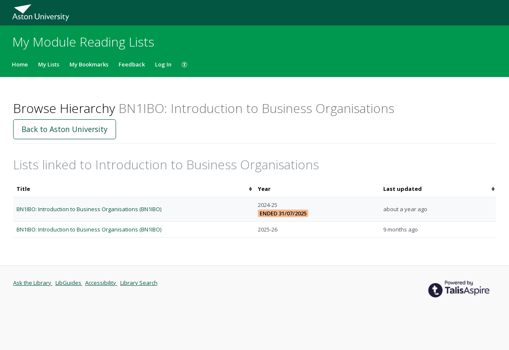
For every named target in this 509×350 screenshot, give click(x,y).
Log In (163, 64)
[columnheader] (133, 189)
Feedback (132, 64)
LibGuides (69, 283)
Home (20, 64)
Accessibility (101, 283)
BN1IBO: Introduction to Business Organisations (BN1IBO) (89, 209)
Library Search (139, 283)
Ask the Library (33, 283)
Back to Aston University (65, 129)
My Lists (48, 64)
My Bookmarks (88, 64)
